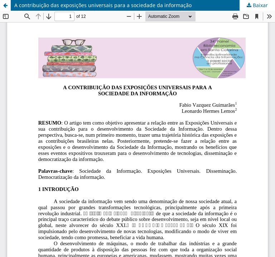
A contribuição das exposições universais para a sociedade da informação (103, 5)
